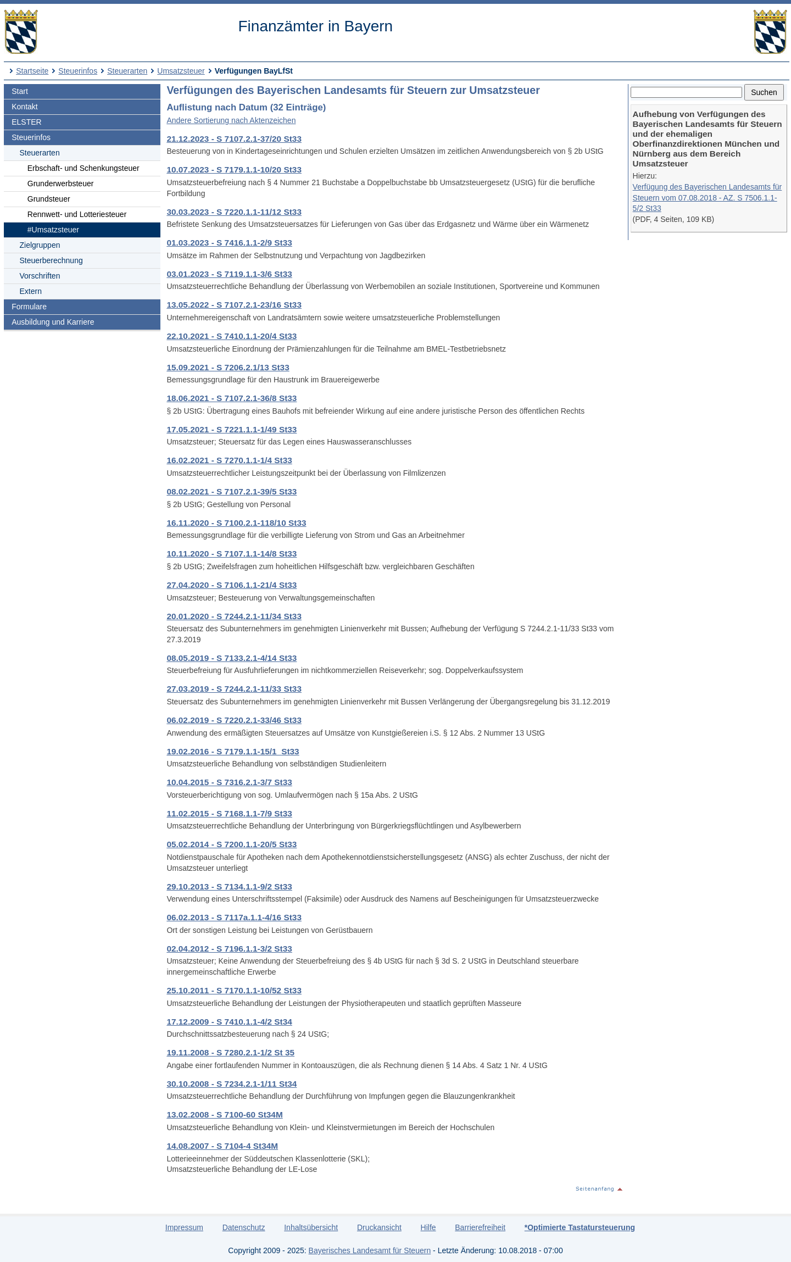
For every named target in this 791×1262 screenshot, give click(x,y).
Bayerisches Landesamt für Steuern (370, 1250)
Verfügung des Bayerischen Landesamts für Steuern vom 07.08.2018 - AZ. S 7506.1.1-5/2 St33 (707, 197)
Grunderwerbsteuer (60, 183)
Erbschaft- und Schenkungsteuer (83, 168)
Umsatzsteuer (180, 70)
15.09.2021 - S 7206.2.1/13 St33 (227, 367)
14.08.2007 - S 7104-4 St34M (222, 1145)
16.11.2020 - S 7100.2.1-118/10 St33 (236, 522)
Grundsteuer (48, 198)
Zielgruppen (40, 245)
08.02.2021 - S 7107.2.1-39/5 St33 (231, 491)
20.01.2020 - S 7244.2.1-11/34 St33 (234, 616)
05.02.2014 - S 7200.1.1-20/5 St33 (231, 844)
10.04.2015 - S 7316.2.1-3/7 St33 (229, 782)
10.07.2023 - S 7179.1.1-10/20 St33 (234, 169)
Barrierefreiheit (480, 1227)
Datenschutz (243, 1227)
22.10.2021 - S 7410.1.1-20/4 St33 (231, 336)
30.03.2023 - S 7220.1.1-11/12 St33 (234, 211)
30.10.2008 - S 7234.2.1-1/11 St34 (231, 1083)
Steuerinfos (77, 70)
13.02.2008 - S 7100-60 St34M (224, 1114)
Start (20, 91)
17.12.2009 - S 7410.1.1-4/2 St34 (229, 1021)
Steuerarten (127, 70)
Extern (31, 291)
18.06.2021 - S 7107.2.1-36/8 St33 (231, 398)
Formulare (29, 306)
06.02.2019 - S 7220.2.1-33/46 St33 (234, 720)
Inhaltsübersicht (311, 1227)
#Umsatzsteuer (53, 229)
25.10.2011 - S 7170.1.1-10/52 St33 (234, 990)
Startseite (32, 70)
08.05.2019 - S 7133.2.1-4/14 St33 (231, 658)
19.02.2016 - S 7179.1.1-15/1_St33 (232, 751)
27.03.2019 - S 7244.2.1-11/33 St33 (234, 688)
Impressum (184, 1227)
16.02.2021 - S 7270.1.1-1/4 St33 (229, 460)
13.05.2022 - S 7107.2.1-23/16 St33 (234, 304)
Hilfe (428, 1227)
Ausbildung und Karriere (53, 322)
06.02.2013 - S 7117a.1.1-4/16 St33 (234, 917)
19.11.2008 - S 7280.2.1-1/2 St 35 (230, 1052)
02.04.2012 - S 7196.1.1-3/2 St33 (229, 948)
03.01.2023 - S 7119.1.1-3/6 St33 (229, 274)
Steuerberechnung (51, 260)
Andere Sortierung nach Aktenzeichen (231, 120)
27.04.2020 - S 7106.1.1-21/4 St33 (231, 585)
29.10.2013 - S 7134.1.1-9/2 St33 (229, 886)
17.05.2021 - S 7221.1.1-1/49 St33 (231, 429)
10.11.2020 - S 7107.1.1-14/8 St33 (231, 553)
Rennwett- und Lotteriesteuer (77, 214)
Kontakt (24, 106)
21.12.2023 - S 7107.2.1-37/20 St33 (234, 138)
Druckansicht (379, 1227)
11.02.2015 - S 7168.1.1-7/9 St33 (229, 813)
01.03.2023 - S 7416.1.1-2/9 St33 (229, 242)
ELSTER (26, 122)
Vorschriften (40, 275)
